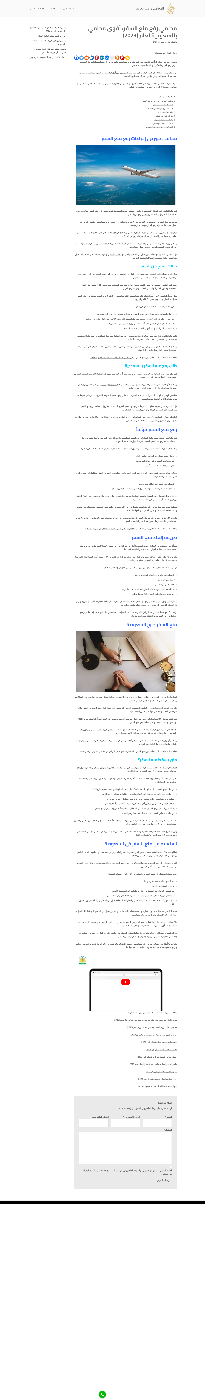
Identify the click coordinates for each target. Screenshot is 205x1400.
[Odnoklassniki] (117, 60)
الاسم (168, 1297)
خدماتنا (42, 8)
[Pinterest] (97, 60)
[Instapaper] (112, 60)
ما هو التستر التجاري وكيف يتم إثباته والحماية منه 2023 (150, 1238)
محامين (130, 849)
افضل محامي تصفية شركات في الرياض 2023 (154, 1229)
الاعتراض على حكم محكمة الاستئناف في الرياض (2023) (101, 618)
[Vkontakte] (107, 60)
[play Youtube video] (125, 1147)
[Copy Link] (127, 60)
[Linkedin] (91, 60)
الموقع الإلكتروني (100, 1297)
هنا (135, 563)
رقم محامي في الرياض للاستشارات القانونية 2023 (104, 409)
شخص (145, 937)
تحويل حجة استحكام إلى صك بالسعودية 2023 (155, 1264)
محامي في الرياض (113, 604)
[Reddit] (86, 60)
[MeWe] (102, 60)
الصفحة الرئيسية (70, 8)
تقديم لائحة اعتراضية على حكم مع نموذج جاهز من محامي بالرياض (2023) (141, 1186)
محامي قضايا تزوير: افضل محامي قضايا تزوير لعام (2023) (148, 1195)
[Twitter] (81, 60)
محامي (126, 237)
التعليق (168, 1312)
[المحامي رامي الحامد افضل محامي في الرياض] (156, 8)
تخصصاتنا (53, 8)
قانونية (153, 96)
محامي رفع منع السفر (166, 65)
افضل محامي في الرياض (146, 396)
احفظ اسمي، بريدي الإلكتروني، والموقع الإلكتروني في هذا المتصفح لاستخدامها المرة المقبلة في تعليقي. (127, 1367)
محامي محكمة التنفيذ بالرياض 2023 (160, 1221)
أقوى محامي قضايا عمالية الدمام (50, 39)
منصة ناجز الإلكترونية (98, 440)
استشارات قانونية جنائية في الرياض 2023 (157, 1212)
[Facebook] (76, 60)
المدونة (32, 8)
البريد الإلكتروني (131, 1297)
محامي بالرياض (106, 285)
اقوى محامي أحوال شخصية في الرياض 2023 (155, 1255)
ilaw (168, 42)
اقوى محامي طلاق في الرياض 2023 (159, 1247)
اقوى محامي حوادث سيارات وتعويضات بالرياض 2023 (151, 1204)
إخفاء (161, 107)
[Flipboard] (122, 60)
